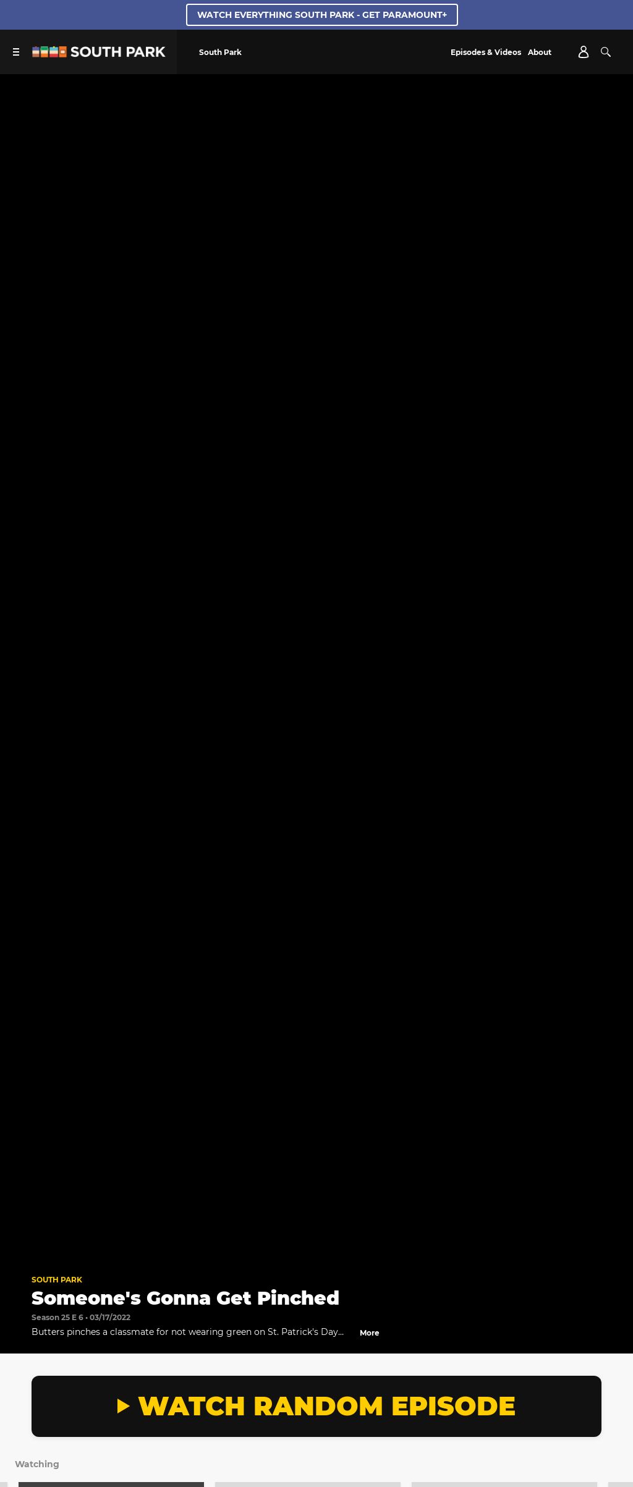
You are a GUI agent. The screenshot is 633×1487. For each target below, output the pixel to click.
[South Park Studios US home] (99, 54)
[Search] (606, 52)
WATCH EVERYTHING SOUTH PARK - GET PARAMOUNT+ (322, 14)
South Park (57, 1279)
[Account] (583, 52)
